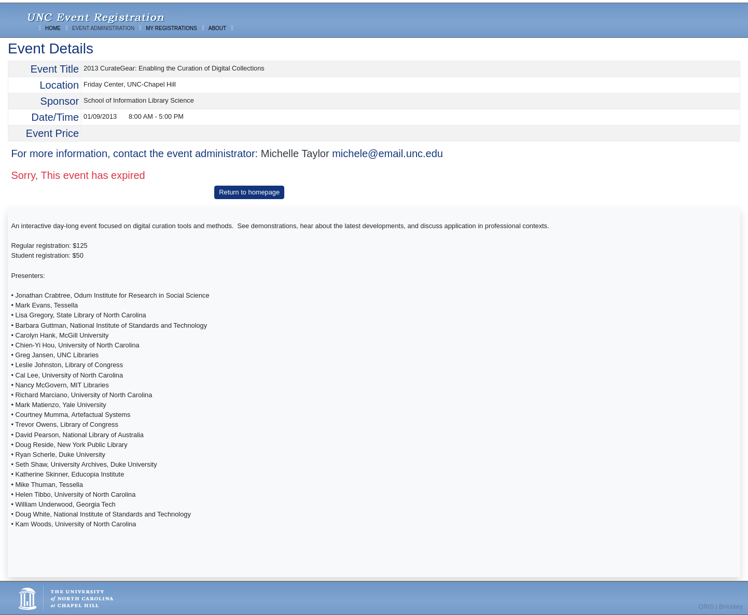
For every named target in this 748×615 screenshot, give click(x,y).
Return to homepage (249, 192)
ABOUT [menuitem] (217, 28)
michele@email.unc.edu (387, 153)
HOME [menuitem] (53, 28)
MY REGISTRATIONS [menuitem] (171, 28)
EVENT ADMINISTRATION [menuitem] (103, 28)
